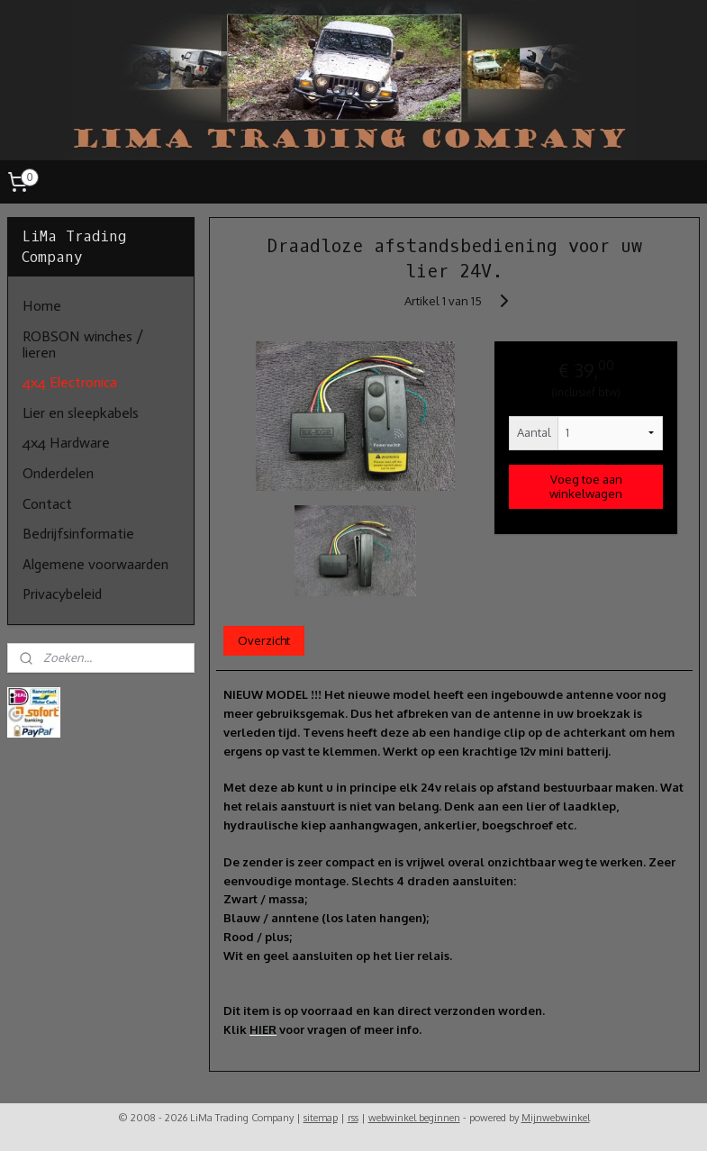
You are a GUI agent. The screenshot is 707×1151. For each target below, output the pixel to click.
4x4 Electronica (70, 382)
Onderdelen (58, 473)
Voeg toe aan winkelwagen (586, 486)
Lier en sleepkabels (81, 412)
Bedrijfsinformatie (78, 533)
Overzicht (264, 640)
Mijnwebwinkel (555, 1117)
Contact (47, 503)
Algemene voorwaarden (95, 564)
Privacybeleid (62, 594)
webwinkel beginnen (414, 1117)
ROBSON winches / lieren (83, 344)
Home (42, 305)
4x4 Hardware (66, 442)
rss (353, 1117)
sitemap (321, 1117)
